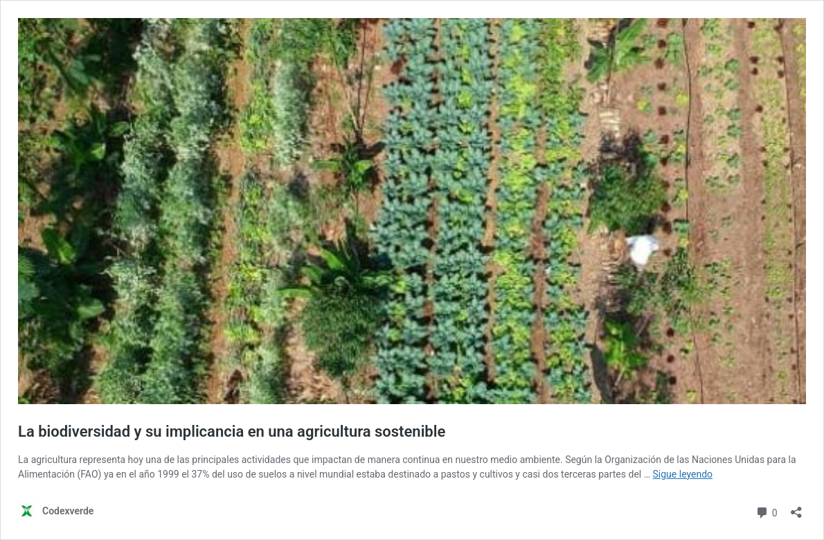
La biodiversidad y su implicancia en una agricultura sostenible (231, 431)
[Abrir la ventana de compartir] (796, 508)
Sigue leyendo (683, 474)
